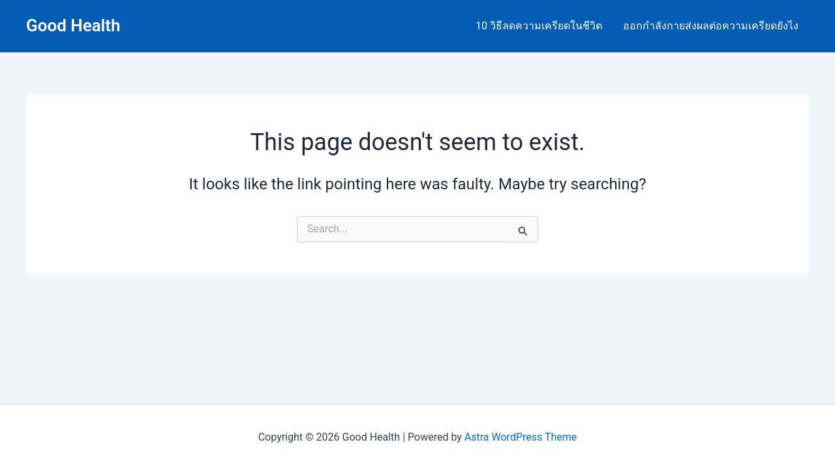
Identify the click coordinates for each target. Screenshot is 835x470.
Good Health (73, 25)
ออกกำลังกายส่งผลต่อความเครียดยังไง (710, 26)
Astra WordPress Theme (520, 437)
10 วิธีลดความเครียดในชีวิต (539, 26)
